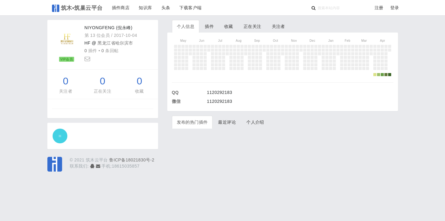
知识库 (145, 7)
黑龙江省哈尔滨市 (115, 43)
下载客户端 (190, 7)
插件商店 (121, 7)
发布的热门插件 (192, 122)
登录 (394, 7)
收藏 (139, 91)
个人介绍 (255, 122)
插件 (209, 26)
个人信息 (186, 26)
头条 (165, 7)
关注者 (65, 91)
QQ (175, 92)
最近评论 (227, 122)
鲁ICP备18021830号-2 (131, 159)
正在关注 (103, 91)
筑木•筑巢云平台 (77, 8)
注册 (379, 7)
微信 (176, 101)
